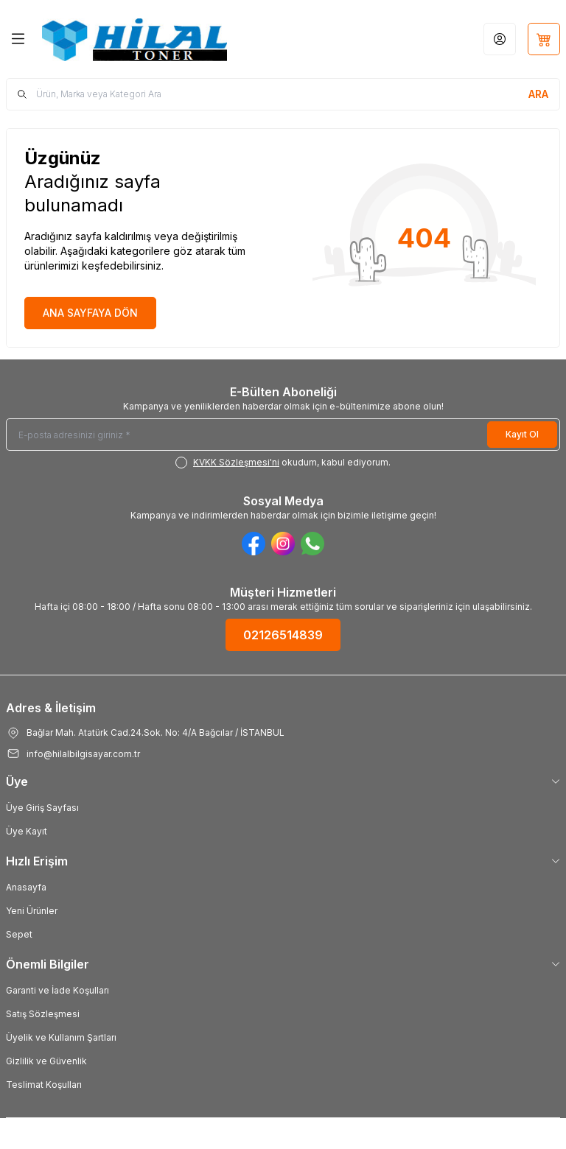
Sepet (19, 934)
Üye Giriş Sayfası (42, 807)
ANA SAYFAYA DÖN (90, 312)
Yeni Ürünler (31, 910)
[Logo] (134, 39)
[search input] (283, 94)
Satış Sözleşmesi (43, 1013)
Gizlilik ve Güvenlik (46, 1061)
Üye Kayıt (26, 831)
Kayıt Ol (522, 434)
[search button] (538, 94)
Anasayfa (26, 887)
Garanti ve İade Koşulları (57, 990)
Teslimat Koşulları (44, 1084)
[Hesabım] (499, 39)
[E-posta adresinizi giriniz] (283, 434)
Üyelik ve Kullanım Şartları (61, 1037)
